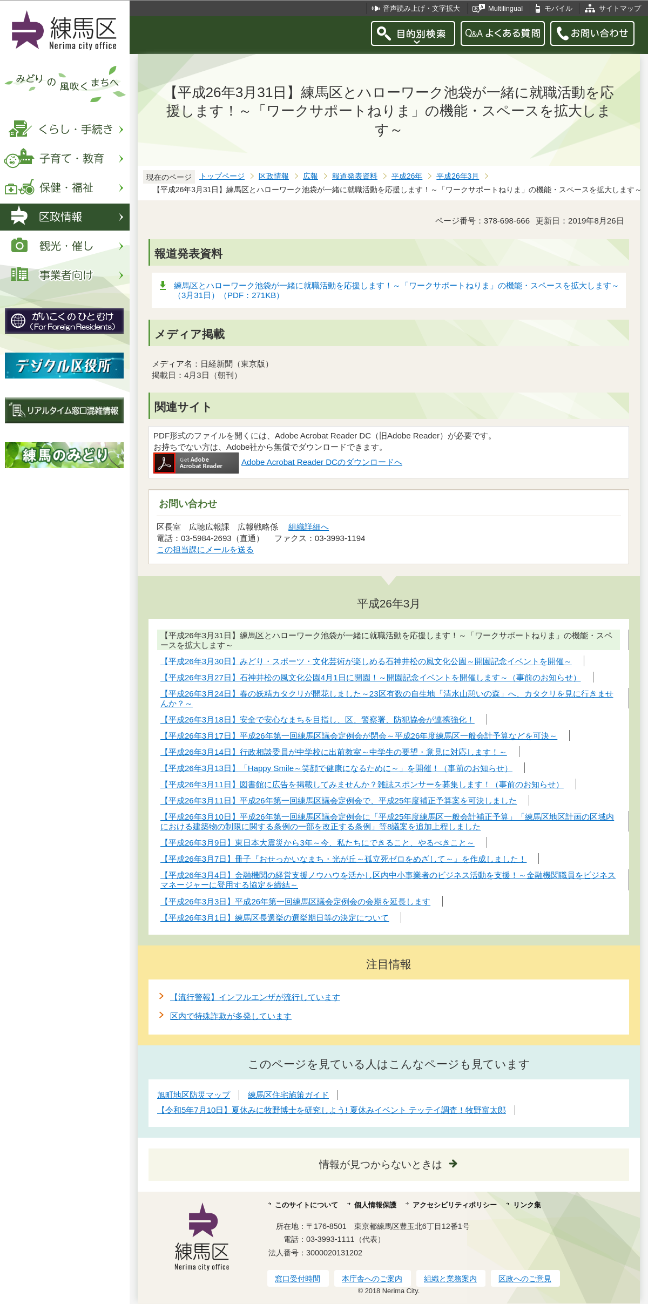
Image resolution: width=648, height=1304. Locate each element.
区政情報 (274, 176)
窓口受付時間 (297, 1278)
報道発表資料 (354, 176)
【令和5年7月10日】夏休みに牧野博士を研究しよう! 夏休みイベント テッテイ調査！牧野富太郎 (331, 1109)
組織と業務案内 (450, 1278)
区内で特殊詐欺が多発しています (231, 1016)
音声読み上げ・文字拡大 (421, 8)
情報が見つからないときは (380, 1164)
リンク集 (527, 1205)
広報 (310, 176)
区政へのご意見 (524, 1278)
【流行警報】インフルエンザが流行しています (255, 997)
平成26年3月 (457, 176)
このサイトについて (306, 1205)
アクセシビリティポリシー (455, 1205)
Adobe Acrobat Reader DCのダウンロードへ (277, 462)
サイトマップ (620, 8)
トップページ (222, 176)
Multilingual (505, 8)
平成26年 (407, 176)
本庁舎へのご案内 (372, 1278)
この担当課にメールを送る (205, 549)
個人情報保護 (375, 1205)
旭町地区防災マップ (193, 1094)
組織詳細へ (308, 526)
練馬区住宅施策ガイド (288, 1094)
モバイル (558, 8)
